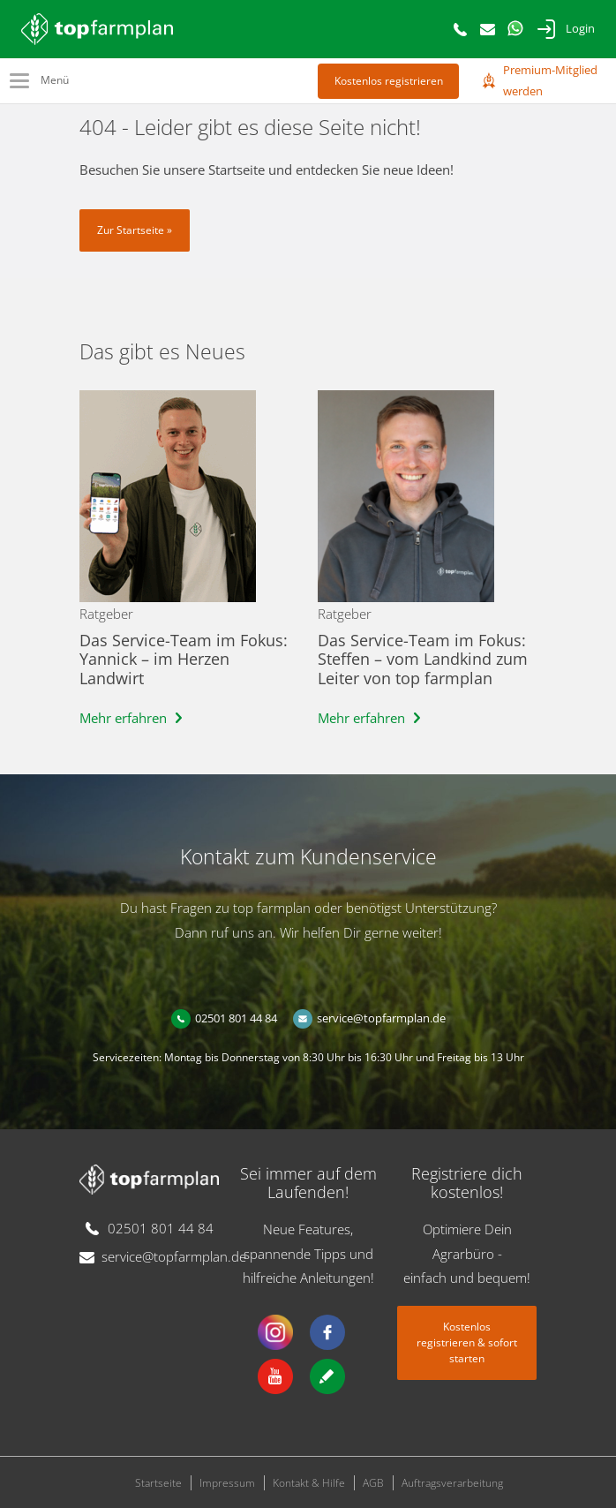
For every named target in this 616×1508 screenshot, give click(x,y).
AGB (373, 1482)
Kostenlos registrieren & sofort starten (467, 1342)
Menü (55, 79)
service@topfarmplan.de (381, 1018)
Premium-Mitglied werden (550, 80)
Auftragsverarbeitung (452, 1482)
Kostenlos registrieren (388, 80)
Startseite (158, 1482)
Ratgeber (106, 613)
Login (580, 28)
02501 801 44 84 (236, 1018)
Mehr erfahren (123, 718)
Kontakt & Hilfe (309, 1482)
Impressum (227, 1482)
